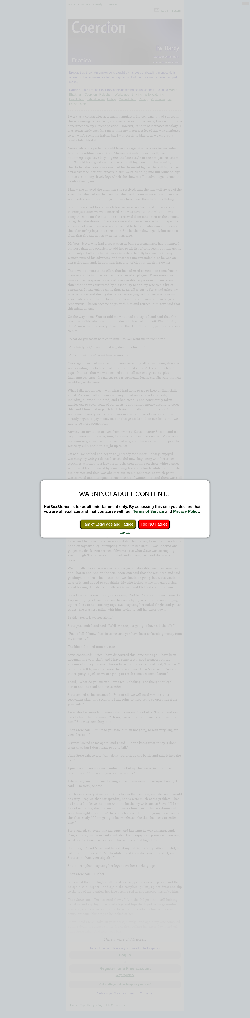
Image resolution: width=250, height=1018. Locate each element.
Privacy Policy (186, 511)
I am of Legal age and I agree (107, 524)
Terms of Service (148, 511)
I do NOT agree (154, 524)
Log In (125, 532)
